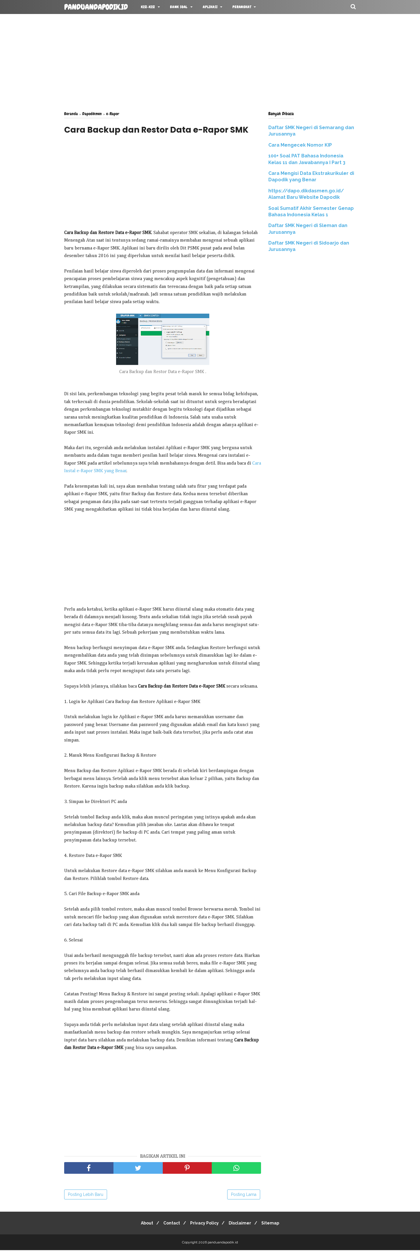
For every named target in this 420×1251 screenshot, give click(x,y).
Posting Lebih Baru (85, 1195)
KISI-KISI (148, 7)
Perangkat (241, 7)
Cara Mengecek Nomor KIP (300, 145)
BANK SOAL (179, 7)
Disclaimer (242, 1224)
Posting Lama (243, 1195)
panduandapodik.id (96, 7)
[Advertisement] (210, 61)
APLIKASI (210, 7)
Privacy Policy (204, 1224)
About (142, 1224)
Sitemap (275, 1224)
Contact (169, 1224)
